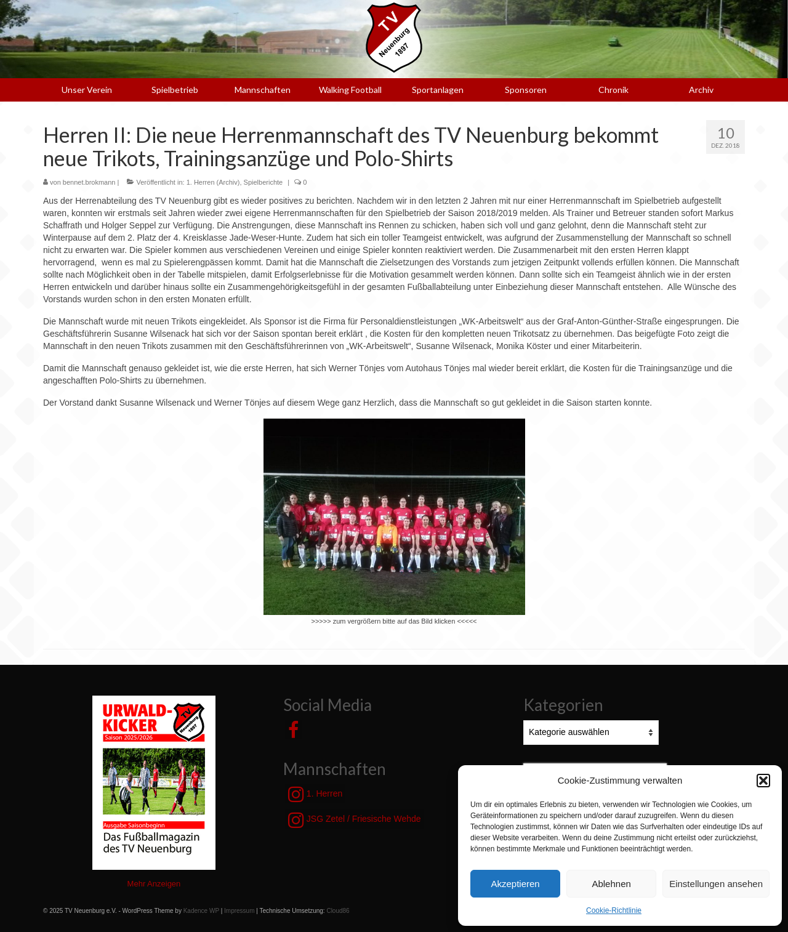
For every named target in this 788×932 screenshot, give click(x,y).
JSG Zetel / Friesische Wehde (354, 820)
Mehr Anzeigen (154, 883)
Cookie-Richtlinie (613, 910)
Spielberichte (263, 182)
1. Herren (315, 794)
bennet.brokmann (89, 182)
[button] (763, 780)
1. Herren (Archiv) (213, 182)
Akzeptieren (515, 883)
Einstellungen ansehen (716, 883)
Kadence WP (201, 910)
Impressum (239, 910)
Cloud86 (337, 910)
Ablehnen (611, 883)
